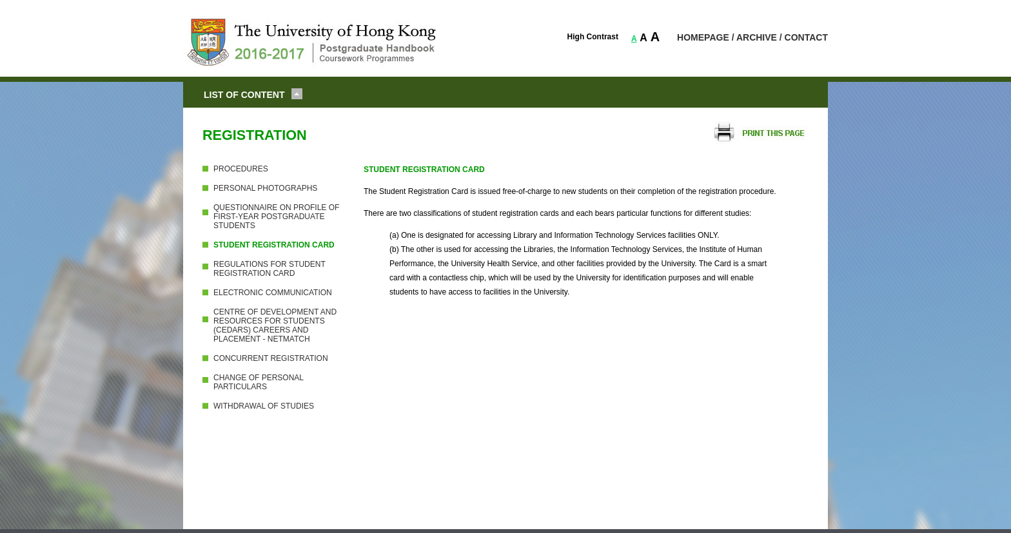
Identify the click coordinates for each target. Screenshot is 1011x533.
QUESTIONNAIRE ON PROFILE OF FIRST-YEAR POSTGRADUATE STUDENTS (276, 216)
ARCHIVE (756, 37)
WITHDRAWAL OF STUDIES (263, 406)
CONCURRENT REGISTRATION (270, 358)
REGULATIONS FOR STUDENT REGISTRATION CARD (269, 269)
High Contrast (592, 36)
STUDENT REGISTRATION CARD (274, 244)
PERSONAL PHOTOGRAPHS (265, 188)
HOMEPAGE (703, 37)
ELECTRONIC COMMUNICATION (272, 292)
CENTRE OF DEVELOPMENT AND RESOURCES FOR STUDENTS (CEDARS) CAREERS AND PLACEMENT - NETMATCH (275, 325)
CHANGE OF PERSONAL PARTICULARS (258, 382)
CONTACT (806, 37)
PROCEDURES (240, 168)
